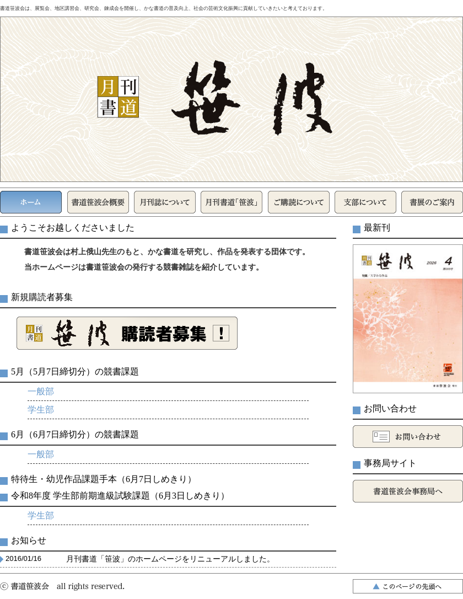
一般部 (41, 391)
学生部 (41, 409)
